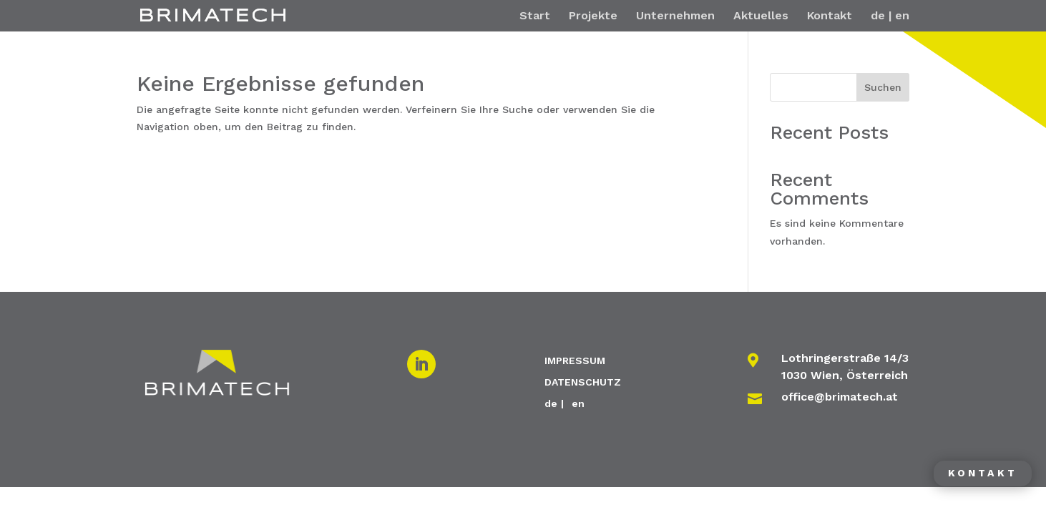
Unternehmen (675, 16)
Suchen (882, 87)
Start (534, 16)
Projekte (593, 16)
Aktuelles (760, 16)
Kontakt (829, 16)
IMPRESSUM (574, 360)
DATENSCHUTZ (582, 381)
